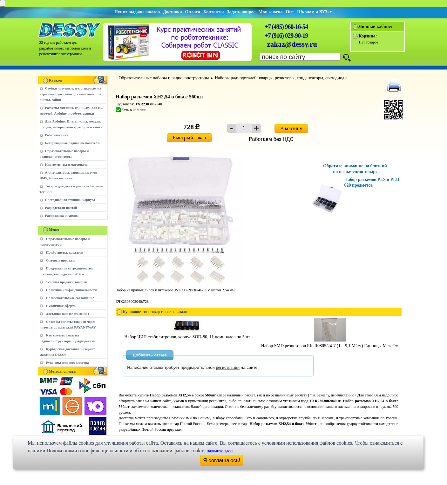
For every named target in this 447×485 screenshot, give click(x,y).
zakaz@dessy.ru (292, 44)
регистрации (228, 367)
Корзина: (368, 36)
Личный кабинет (376, 26)
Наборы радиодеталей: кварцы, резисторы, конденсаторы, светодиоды (281, 78)
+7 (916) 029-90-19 (286, 35)
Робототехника (56, 135)
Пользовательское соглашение (70, 298)
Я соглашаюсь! (221, 460)
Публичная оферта (61, 306)
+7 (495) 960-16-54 (286, 26)
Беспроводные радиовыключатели (72, 143)
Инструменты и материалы (67, 164)
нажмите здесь (220, 450)
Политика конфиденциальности (71, 290)
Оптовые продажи (60, 260)
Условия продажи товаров (66, 282)
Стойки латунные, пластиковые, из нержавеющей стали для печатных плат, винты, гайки (72, 94)
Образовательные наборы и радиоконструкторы (164, 78)
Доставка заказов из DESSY (68, 314)
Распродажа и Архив (61, 215)
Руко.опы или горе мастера (67, 362)
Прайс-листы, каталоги (64, 252)
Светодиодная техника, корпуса (70, 200)
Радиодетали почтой (61, 207)
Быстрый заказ (189, 138)
